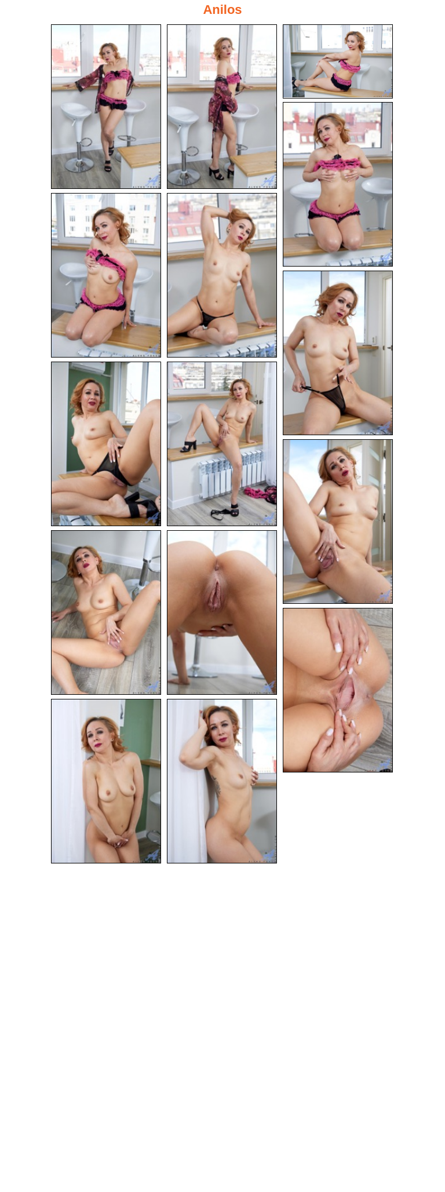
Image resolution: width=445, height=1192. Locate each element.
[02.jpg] (222, 106)
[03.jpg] (338, 61)
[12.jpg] (222, 612)
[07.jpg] (338, 353)
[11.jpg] (106, 612)
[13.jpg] (338, 690)
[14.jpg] (106, 781)
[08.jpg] (106, 444)
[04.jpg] (338, 184)
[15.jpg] (222, 781)
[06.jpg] (222, 275)
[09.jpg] (222, 444)
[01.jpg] (106, 106)
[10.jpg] (338, 521)
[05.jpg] (106, 275)
